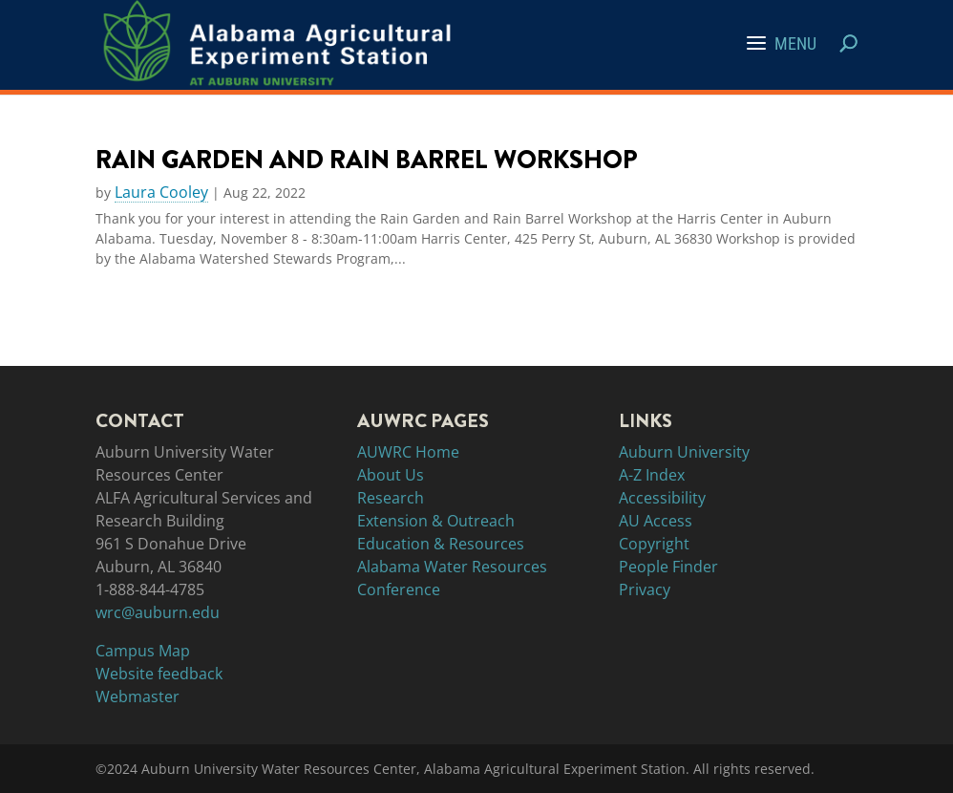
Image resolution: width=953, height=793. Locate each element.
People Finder (668, 566)
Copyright (654, 543)
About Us (390, 474)
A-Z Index (652, 474)
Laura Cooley (161, 193)
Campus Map (142, 650)
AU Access (655, 520)
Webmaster (137, 696)
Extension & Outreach (436, 520)
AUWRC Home (408, 451)
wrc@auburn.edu (157, 612)
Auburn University (684, 451)
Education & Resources (440, 543)
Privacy (644, 589)
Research (390, 497)
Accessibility (662, 497)
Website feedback (158, 673)
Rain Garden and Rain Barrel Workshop (366, 159)
